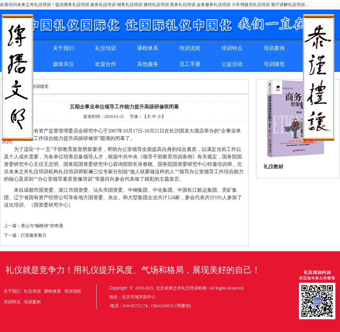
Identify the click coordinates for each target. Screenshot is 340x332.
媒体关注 (63, 64)
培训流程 (189, 48)
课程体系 (147, 48)
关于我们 (63, 48)
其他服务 (147, 64)
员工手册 (189, 64)
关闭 (7, 141)
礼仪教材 (273, 166)
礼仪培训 (105, 48)
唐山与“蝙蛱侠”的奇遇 (42, 225)
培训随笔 (274, 64)
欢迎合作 (105, 64)
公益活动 (232, 64)
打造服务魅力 (33, 235)
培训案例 (274, 48)
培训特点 (232, 48)
